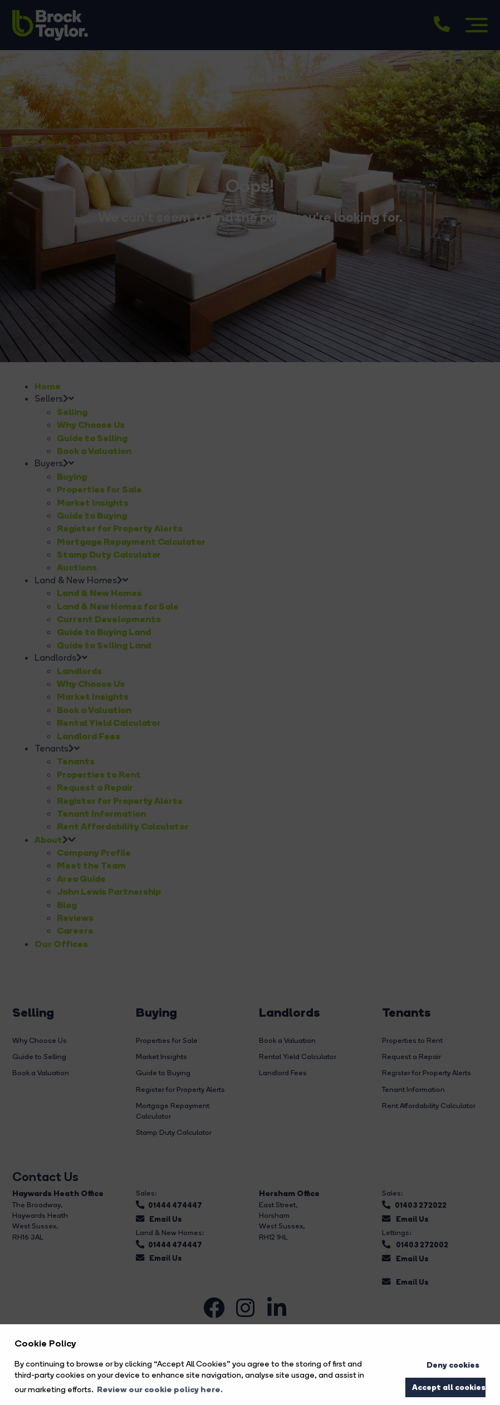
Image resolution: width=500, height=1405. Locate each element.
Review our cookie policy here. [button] (160, 1389)
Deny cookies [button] (453, 1364)
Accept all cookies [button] (449, 1387)
